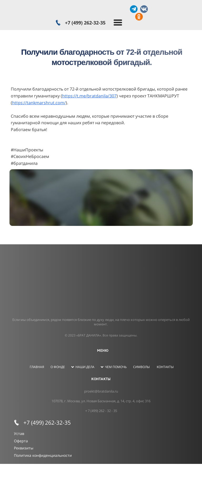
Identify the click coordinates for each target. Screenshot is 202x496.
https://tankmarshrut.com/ (39, 103)
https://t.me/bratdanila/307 (89, 96)
